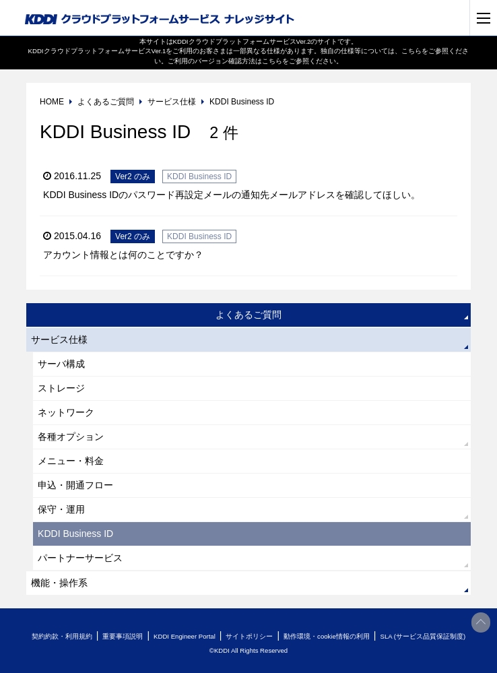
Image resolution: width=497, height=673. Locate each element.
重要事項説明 (122, 636)
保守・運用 (61, 509)
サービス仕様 (59, 339)
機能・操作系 (59, 582)
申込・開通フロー (75, 485)
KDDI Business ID (75, 533)
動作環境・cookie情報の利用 (327, 636)
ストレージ (61, 388)
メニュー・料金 (71, 460)
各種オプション (71, 436)
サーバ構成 (61, 363)
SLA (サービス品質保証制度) (422, 636)
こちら (411, 51)
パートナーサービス (80, 557)
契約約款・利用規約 (62, 636)
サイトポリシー (249, 636)
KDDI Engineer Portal (185, 636)
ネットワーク (66, 412)
